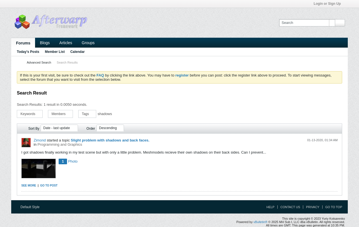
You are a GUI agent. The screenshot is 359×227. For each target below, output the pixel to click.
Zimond (40, 140)
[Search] (307, 22)
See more (28, 185)
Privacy (312, 207)
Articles (65, 43)
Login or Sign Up (329, 4)
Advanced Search (39, 62)
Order (90, 129)
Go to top (333, 207)
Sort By (33, 129)
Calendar (77, 52)
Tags (87, 114)
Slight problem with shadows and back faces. (110, 140)
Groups (88, 43)
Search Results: (30, 104)
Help (270, 207)
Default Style (31, 207)
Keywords (29, 114)
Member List (55, 52)
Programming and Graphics (60, 144)
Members (60, 114)
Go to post (48, 185)
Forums (23, 43)
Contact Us (290, 207)
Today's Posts (28, 52)
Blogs (45, 43)
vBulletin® (261, 222)
